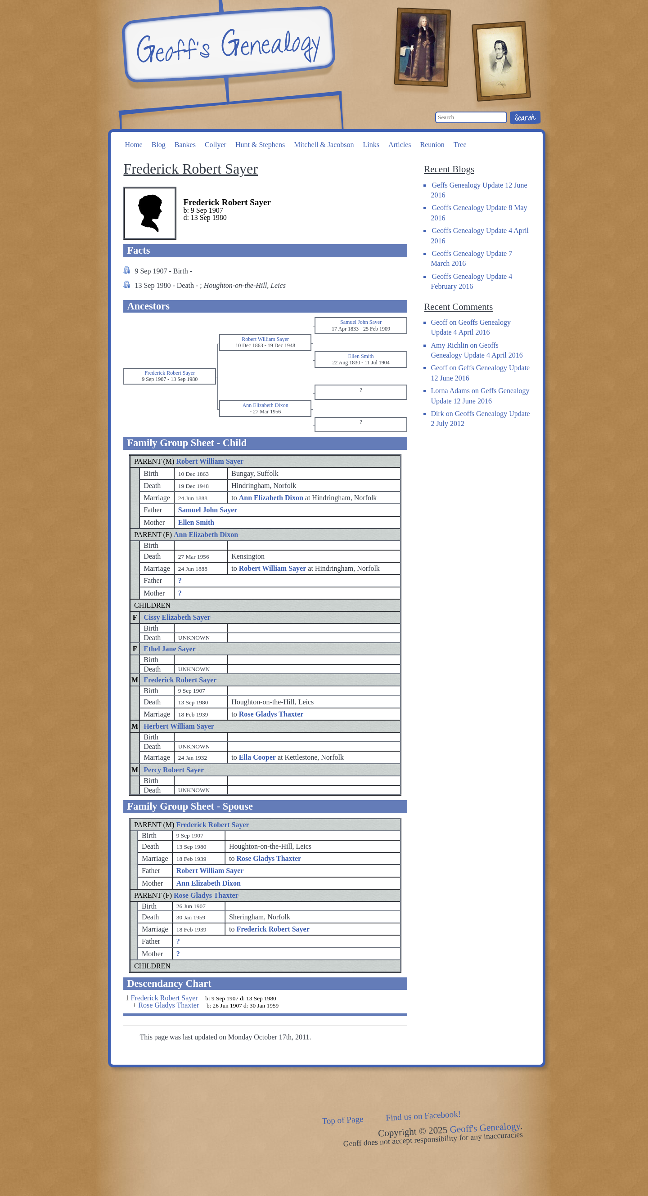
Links (371, 144)
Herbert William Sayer (179, 726)
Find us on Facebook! (423, 1116)
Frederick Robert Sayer (180, 680)
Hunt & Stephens (260, 144)
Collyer (215, 144)
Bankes (185, 144)
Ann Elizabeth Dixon (206, 534)
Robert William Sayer (209, 461)
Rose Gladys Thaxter (206, 895)
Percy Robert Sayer (174, 770)
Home (134, 144)
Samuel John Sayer (208, 510)
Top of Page (343, 1120)
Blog (159, 144)
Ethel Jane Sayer (170, 649)
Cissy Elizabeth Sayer (177, 617)
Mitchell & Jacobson (324, 144)
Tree (460, 144)
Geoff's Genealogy (227, 45)
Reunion (432, 144)
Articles (399, 144)
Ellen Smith (196, 522)
